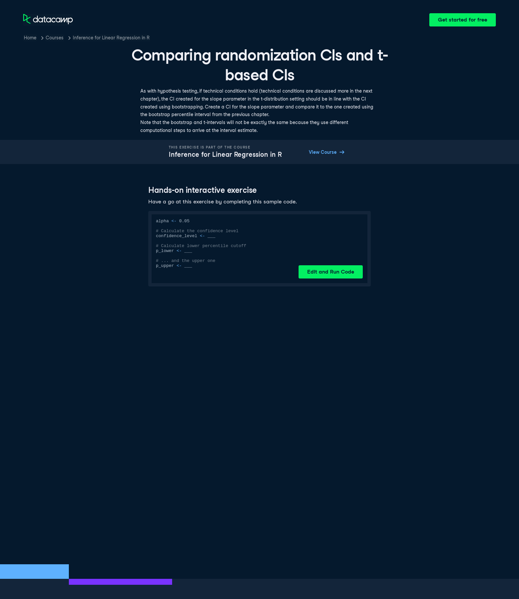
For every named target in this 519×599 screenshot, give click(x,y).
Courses (55, 37)
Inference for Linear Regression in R (111, 37)
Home (30, 37)
